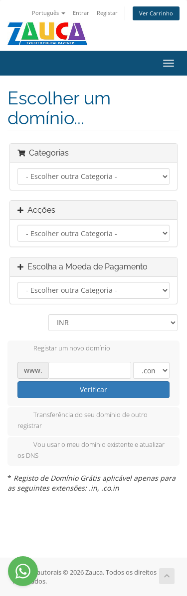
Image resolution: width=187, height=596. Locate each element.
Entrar (81, 12)
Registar (107, 12)
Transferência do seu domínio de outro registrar (82, 420)
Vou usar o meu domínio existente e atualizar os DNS (91, 450)
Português (48, 12)
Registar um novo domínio (63, 348)
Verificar (93, 389)
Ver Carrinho (156, 13)
